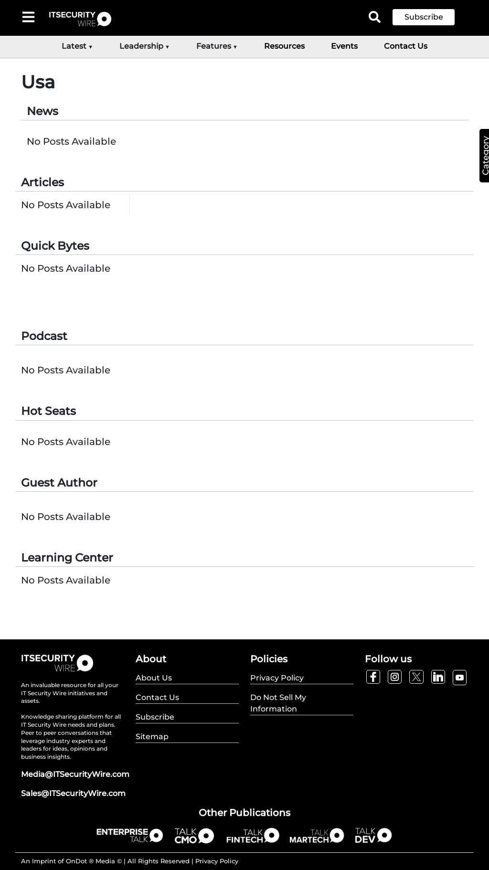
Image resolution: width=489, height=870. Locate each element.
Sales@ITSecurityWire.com (73, 793)
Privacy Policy (216, 861)
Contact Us (405, 46)
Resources (284, 46)
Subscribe (423, 16)
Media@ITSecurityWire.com (75, 774)
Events (344, 46)
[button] (431, 17)
